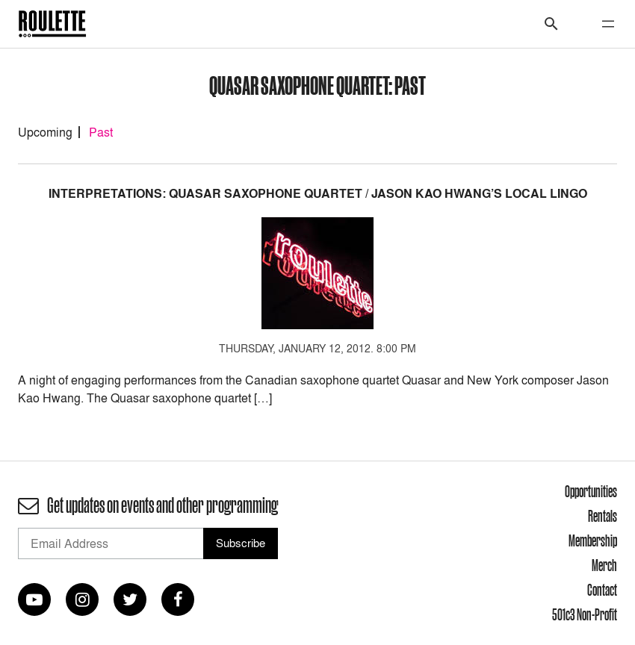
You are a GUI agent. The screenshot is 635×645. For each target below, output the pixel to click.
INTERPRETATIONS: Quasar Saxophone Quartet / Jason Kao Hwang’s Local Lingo (318, 193)
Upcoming (45, 132)
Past (101, 132)
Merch (604, 565)
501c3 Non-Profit (584, 614)
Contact (602, 589)
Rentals (602, 516)
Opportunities (591, 491)
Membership (593, 540)
